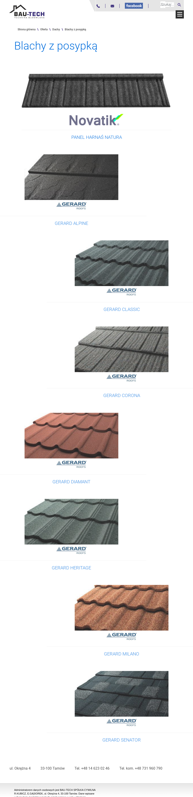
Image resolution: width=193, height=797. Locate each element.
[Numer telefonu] (98, 6)
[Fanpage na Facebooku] (134, 6)
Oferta (44, 29)
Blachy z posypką (75, 29)
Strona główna (26, 29)
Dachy (56, 29)
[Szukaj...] (167, 4)
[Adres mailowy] (112, 6)
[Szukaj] (179, 4)
